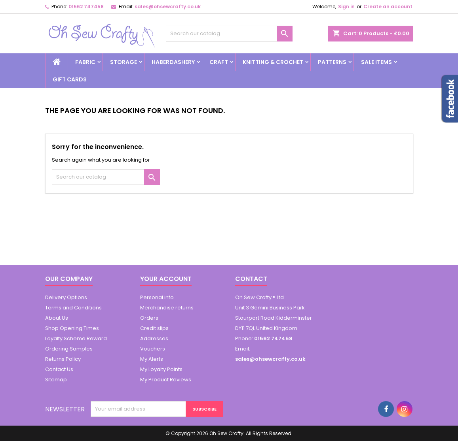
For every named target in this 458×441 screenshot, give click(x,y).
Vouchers (152, 348)
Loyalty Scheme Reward (76, 338)
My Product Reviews (165, 379)
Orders (149, 318)
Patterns (332, 62)
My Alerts (151, 359)
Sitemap (56, 379)
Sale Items (376, 62)
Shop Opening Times (72, 328)
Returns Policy (63, 359)
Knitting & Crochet (273, 62)
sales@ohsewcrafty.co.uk (168, 6)
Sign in (346, 6)
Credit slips (154, 328)
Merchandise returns (167, 307)
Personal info (157, 297)
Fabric (85, 62)
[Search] (229, 33)
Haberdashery (173, 62)
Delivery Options (66, 297)
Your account (166, 278)
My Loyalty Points (161, 369)
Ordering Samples (69, 348)
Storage (123, 62)
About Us (56, 318)
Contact (251, 278)
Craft (218, 62)
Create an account (387, 6)
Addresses (154, 338)
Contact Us (59, 369)
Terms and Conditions (73, 307)
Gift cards (70, 79)
